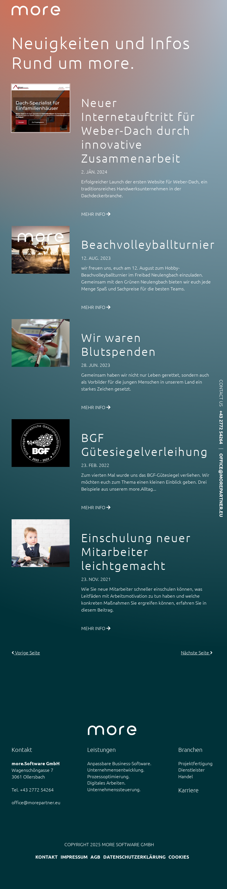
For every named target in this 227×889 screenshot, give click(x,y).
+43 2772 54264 (221, 427)
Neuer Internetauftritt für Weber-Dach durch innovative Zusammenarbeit (138, 130)
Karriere (188, 790)
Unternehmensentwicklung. (115, 769)
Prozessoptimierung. (108, 776)
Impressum (74, 857)
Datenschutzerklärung (134, 857)
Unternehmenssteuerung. (114, 789)
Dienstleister (191, 769)
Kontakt (46, 857)
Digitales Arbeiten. (106, 782)
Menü (217, 10)
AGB (95, 857)
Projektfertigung (195, 763)
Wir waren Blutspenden (118, 344)
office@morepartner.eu (221, 485)
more (36, 11)
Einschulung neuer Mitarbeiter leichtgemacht (136, 552)
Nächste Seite (197, 652)
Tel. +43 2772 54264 (33, 789)
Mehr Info (95, 214)
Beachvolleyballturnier (148, 244)
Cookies (178, 857)
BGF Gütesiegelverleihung (144, 445)
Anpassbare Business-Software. (119, 763)
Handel (185, 776)
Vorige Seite (26, 652)
